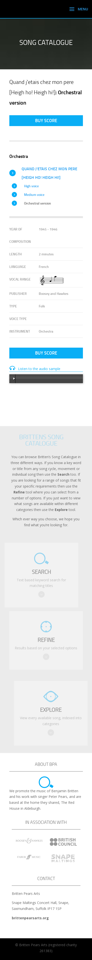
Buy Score (46, 120)
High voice (31, 186)
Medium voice (34, 194)
